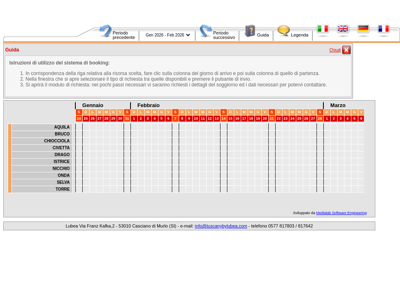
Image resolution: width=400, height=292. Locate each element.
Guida (263, 34)
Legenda (299, 34)
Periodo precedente (124, 35)
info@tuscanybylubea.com (221, 225)
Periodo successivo (224, 35)
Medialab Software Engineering (341, 213)
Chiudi (335, 50)
